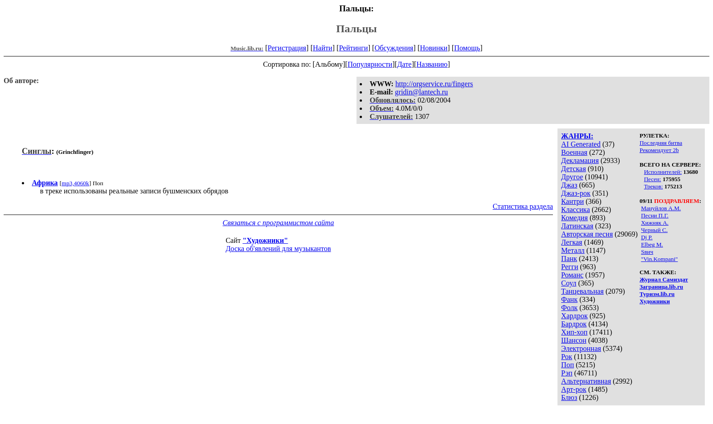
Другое (572, 177)
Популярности (369, 64)
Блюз (569, 397)
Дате (404, 64)
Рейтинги (353, 48)
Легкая (571, 242)
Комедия (574, 218)
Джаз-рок (576, 193)
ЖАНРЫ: (577, 136)
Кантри (572, 201)
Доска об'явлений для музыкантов (278, 248)
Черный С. (654, 230)
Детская (573, 169)
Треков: (653, 186)
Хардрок (574, 316)
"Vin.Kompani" (659, 259)
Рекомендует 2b (658, 150)
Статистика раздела (522, 206)
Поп (567, 365)
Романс (572, 275)
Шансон (573, 340)
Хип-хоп (574, 332)
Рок (566, 356)
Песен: (652, 179)
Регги (569, 267)
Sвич (647, 251)
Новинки (433, 48)
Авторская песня (587, 234)
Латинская (577, 226)
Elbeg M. (652, 244)
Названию (432, 64)
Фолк (569, 307)
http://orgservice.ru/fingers (434, 84)
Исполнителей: (663, 171)
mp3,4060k (75, 183)
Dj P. (647, 237)
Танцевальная (582, 291)
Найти (322, 48)
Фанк (569, 299)
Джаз (569, 185)
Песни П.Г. (654, 215)
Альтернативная (586, 381)
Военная (574, 152)
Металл (573, 250)
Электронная (581, 348)
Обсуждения (394, 48)
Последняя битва (660, 142)
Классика (575, 209)
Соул (568, 283)
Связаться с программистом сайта (278, 223)
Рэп (566, 373)
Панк (569, 258)
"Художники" (265, 240)
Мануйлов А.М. (661, 208)
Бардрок (574, 324)
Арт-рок (573, 389)
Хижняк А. (654, 222)
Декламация (580, 160)
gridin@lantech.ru (421, 92)
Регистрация (287, 48)
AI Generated (581, 144)
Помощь (467, 48)
